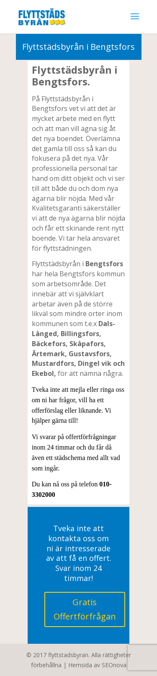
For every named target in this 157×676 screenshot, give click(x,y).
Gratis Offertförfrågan (85, 609)
